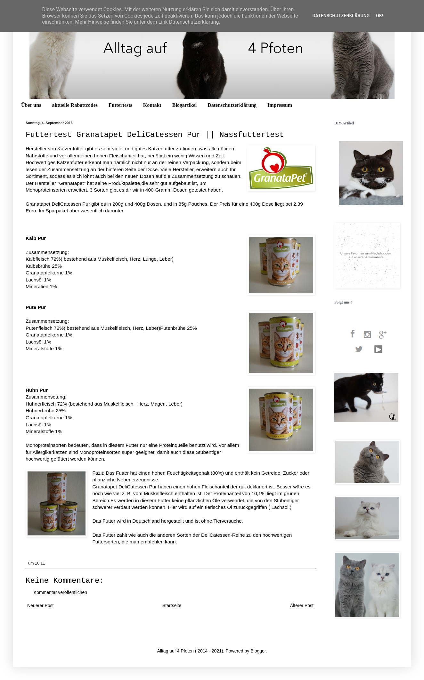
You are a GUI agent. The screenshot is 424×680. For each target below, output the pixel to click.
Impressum (279, 105)
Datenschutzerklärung (232, 105)
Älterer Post (302, 605)
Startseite (171, 605)
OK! (379, 15)
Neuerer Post (40, 605)
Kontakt (152, 105)
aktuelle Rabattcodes (75, 105)
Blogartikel (184, 105)
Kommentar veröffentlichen (60, 592)
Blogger (257, 650)
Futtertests (120, 105)
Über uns (31, 105)
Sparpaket (57, 210)
